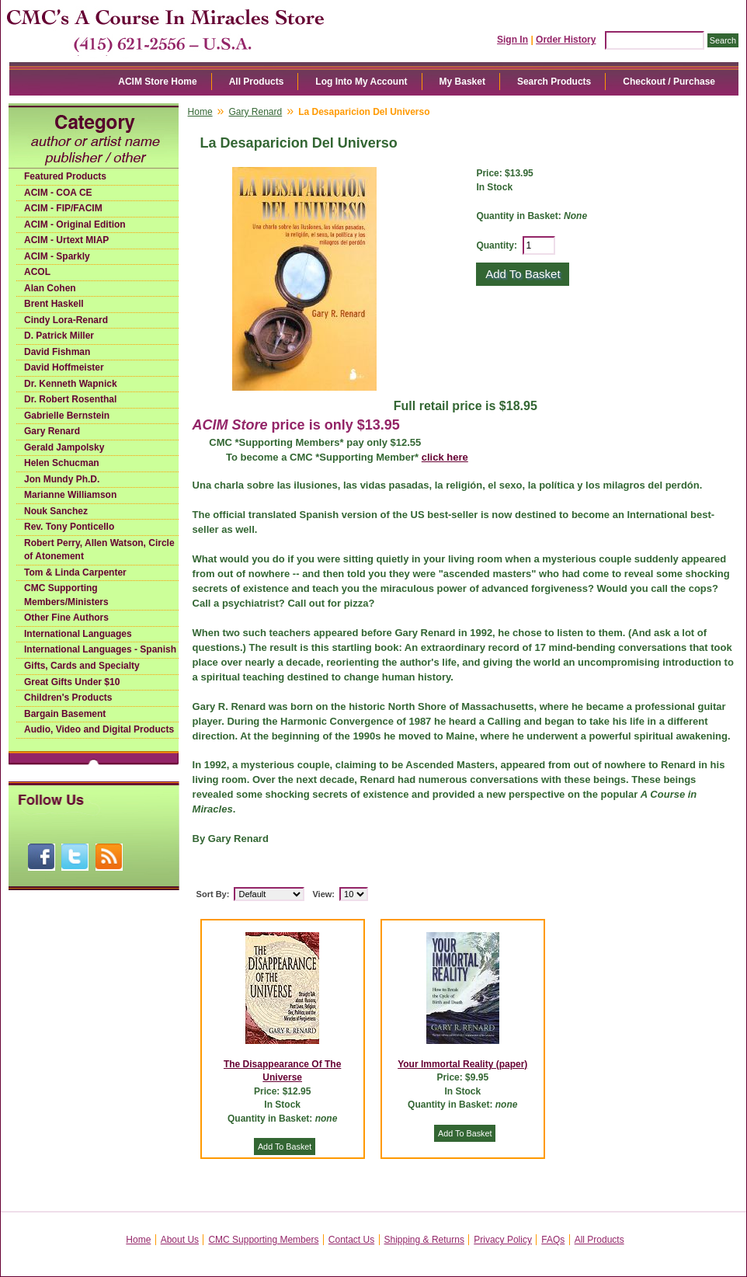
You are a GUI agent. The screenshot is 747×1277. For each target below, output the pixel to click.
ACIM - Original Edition (75, 224)
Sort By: (213, 894)
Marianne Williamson (70, 494)
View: (323, 894)
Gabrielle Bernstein (66, 415)
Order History (566, 39)
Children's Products (68, 697)
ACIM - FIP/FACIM (63, 208)
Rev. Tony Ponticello (69, 526)
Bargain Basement (65, 713)
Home (200, 111)
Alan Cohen (50, 288)
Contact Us (351, 1239)
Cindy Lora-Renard (66, 320)
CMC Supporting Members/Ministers (66, 595)
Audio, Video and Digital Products (99, 729)
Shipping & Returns (424, 1239)
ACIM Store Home (157, 81)
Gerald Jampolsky (64, 447)
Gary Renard (52, 431)
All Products (256, 81)
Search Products (554, 81)
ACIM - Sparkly (57, 256)
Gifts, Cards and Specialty (82, 665)
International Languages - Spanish (100, 649)
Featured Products (65, 176)
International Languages (78, 633)
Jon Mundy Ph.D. (61, 479)
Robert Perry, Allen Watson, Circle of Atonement (99, 550)
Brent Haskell (54, 303)
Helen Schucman (61, 463)
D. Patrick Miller (59, 335)
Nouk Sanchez (56, 511)
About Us (180, 1239)
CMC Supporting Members (263, 1239)
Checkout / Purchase (669, 81)
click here (445, 457)
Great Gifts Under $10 (72, 682)
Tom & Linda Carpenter (75, 572)
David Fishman (57, 351)
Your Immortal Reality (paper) (462, 1064)
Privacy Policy (503, 1239)
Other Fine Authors (66, 617)
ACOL (37, 271)
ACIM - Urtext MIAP (66, 240)
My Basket (462, 81)
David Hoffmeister (64, 367)
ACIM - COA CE (58, 192)
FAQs (553, 1239)
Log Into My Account (361, 81)
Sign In (512, 39)
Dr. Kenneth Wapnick (70, 383)
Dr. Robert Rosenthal (70, 399)
